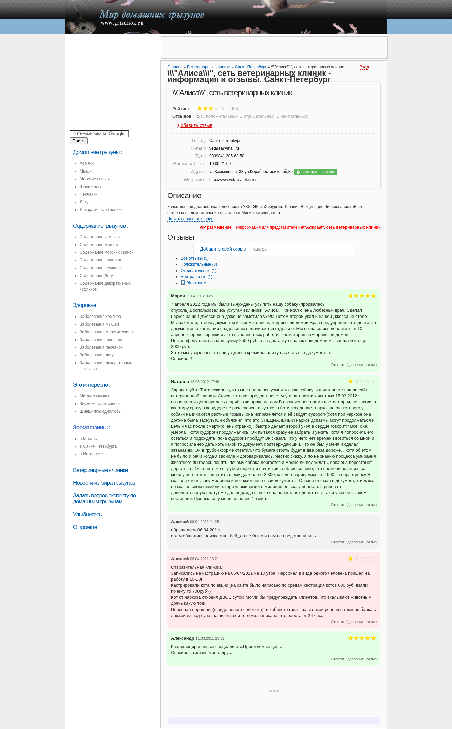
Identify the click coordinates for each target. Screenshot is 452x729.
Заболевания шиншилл (101, 339)
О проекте (85, 527)
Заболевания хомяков (100, 316)
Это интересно (90, 385)
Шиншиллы (90, 186)
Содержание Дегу (96, 275)
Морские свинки (95, 179)
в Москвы (89, 438)
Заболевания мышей (99, 324)
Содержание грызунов (99, 226)
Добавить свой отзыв (223, 249)
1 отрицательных (257, 116)
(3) (199, 264)
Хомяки (87, 163)
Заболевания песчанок (101, 347)
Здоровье (84, 305)
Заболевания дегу (97, 355)
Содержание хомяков (100, 237)
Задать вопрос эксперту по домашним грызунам (104, 498)
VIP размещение (216, 227)
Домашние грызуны (96, 152)
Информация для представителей (308, 227)
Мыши (86, 171)
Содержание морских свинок (106, 252)
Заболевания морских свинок (107, 332)
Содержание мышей (99, 244)
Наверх (258, 249)
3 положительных (220, 116)
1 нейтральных (292, 116)
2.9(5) (218, 108)
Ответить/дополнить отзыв (354, 365)
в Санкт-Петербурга (98, 446)
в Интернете (91, 454)
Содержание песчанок (100, 267)
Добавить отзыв (195, 125)
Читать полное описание (190, 218)
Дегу (84, 202)
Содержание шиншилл (101, 260)
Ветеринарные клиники (100, 470)
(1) (198, 270)
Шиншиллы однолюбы (101, 411)
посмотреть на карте (315, 172)
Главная (175, 67)
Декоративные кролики (101, 209)
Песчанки (89, 194)
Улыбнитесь (87, 514)
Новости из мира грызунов (104, 483)
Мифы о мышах (94, 396)
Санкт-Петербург (251, 67)
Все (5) (195, 258)
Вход (364, 67)
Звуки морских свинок (100, 403)
